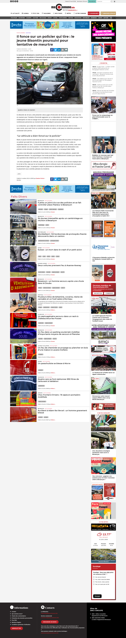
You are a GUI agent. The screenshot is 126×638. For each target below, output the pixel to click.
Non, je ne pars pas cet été (102, 584)
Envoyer (97, 596)
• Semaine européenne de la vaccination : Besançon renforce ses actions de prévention (102, 74)
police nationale (52, 209)
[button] (111, 1)
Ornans (40, 392)
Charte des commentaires (19, 616)
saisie (60, 307)
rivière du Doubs (47, 287)
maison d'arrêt (54, 307)
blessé (40, 287)
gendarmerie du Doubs (44, 240)
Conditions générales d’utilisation (21, 624)
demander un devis (49, 622)
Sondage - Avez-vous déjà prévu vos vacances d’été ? (103, 573)
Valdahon (41, 377)
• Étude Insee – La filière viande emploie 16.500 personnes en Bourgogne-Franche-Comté (103, 68)
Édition (65, 10)
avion (40, 256)
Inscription (98, 293)
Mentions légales (16, 622)
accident (40, 417)
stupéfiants (60, 209)
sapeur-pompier (55, 272)
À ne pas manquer (103, 413)
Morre (40, 361)
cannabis (41, 209)
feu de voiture (42, 272)
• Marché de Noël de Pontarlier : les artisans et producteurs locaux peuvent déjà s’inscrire (103, 92)
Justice (28, 33)
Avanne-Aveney (42, 263)
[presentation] (92, 422)
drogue (46, 209)
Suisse (40, 247)
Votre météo (103, 522)
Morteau (40, 294)
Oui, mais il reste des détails (102, 579)
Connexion (109, 293)
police (19, 174)
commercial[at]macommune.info (50, 617)
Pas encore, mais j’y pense (102, 582)
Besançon (41, 200)
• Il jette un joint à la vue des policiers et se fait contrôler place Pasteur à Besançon (102, 86)
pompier (46, 417)
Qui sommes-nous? (17, 613)
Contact (14, 611)
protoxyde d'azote (54, 240)
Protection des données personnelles (22, 618)
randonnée (41, 323)
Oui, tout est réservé (100, 577)
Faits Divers (21, 33)
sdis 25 (62, 272)
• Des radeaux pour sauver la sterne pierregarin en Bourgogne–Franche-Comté (102, 80)
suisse (57, 256)
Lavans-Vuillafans (43, 345)
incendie (48, 272)
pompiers (41, 354)
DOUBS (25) (41, 314)
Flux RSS (14, 620)
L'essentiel (103, 63)
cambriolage (41, 225)
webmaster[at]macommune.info (49, 633)
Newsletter (16, 628)
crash (44, 256)
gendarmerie (46, 307)
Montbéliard (42, 232)
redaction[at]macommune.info (49, 613)
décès (48, 256)
